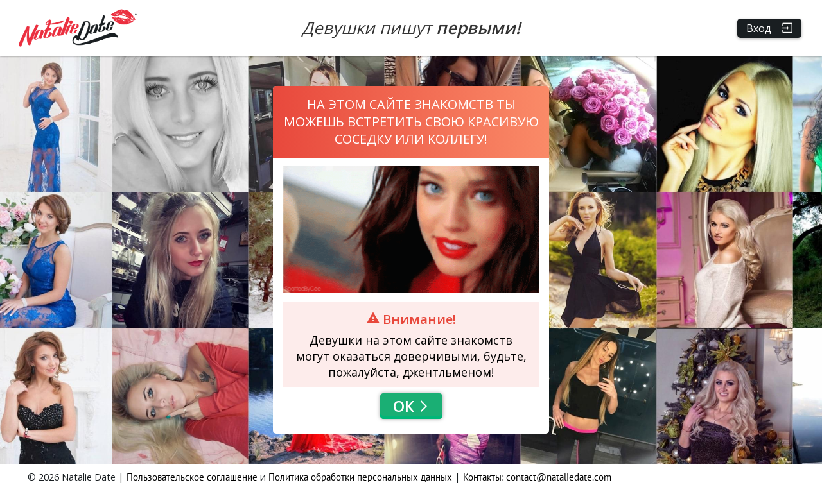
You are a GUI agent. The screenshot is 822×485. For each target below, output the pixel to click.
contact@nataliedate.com (558, 477)
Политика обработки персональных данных (360, 477)
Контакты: (484, 477)
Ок (411, 405)
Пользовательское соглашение (192, 477)
